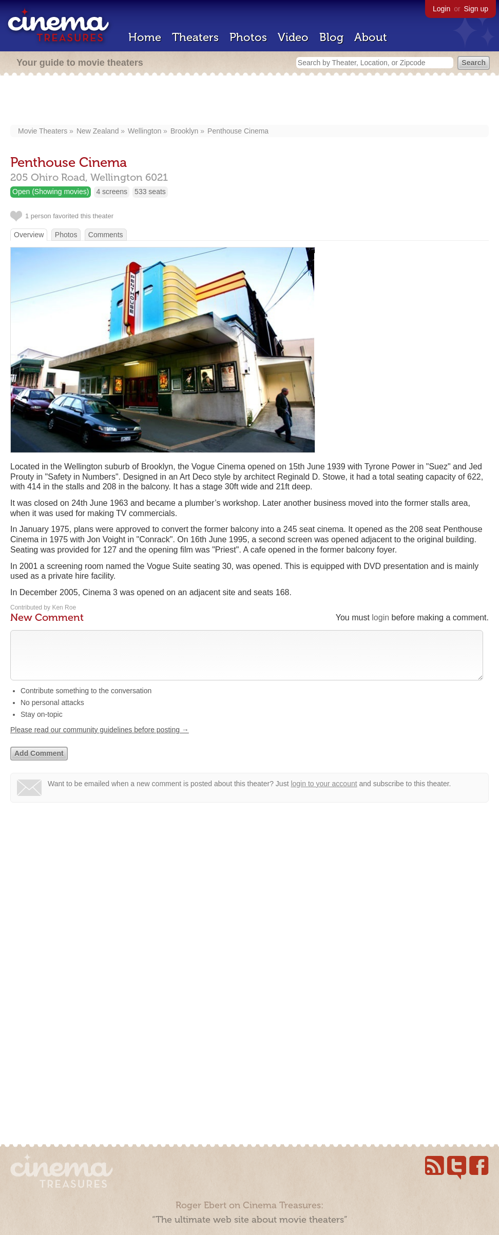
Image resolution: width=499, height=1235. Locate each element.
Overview (29, 235)
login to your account (324, 794)
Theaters (195, 37)
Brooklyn (184, 131)
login (380, 617)
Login (441, 9)
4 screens (111, 191)
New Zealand (97, 131)
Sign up (476, 9)
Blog (331, 37)
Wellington (144, 131)
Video (293, 37)
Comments (105, 235)
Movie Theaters (42, 131)
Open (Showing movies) (50, 191)
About (370, 37)
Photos (248, 37)
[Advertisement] (250, 101)
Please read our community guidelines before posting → (99, 740)
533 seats (150, 191)
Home (144, 37)
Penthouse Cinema (237, 131)
